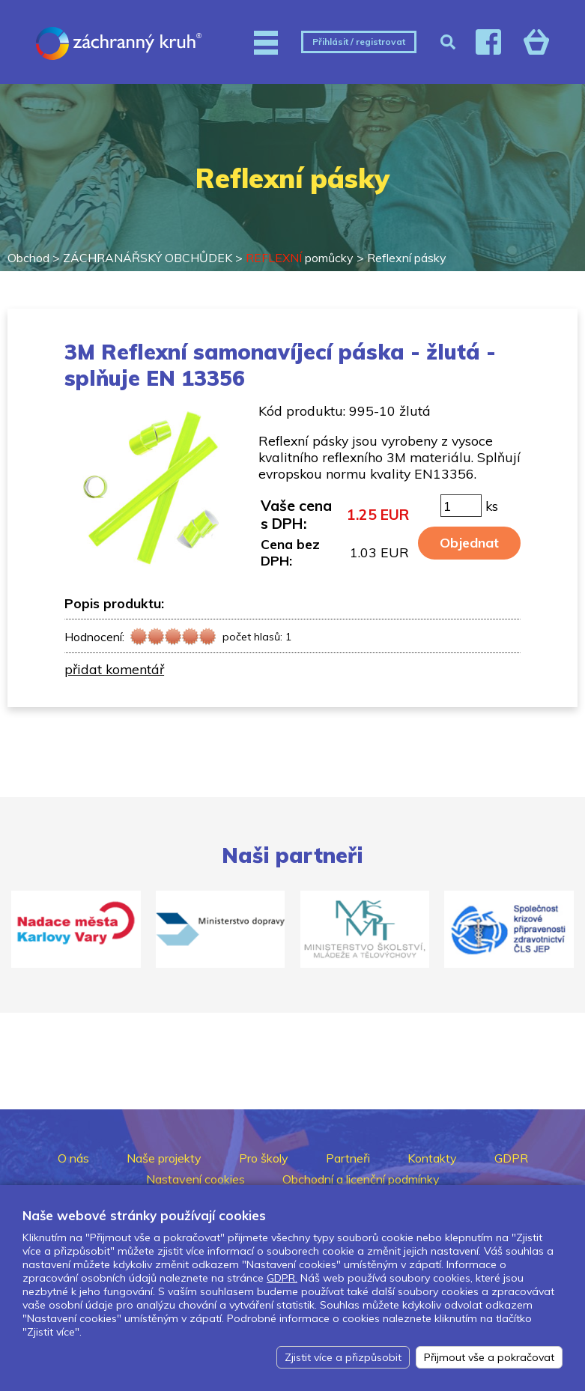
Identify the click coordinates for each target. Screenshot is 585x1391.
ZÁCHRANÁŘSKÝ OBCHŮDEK (147, 257)
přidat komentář (114, 669)
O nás (73, 1158)
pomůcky (300, 257)
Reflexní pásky (406, 257)
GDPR (511, 1158)
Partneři (348, 1158)
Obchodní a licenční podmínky (361, 1179)
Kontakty (432, 1158)
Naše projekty (164, 1158)
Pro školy (263, 1158)
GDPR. (282, 1278)
